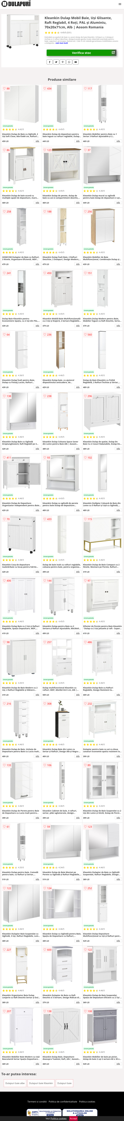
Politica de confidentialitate (63, 1101)
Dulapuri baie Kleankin (41, 1083)
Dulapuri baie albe (15, 1083)
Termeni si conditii (37, 1101)
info (37, 141)
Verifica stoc (94, 53)
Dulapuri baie (64, 1083)
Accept (73, 1118)
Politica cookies (87, 1101)
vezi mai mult (62, 43)
